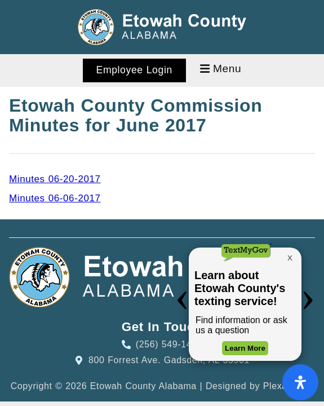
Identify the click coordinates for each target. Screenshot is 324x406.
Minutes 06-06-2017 (55, 198)
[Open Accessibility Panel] (300, 382)
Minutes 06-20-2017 (55, 179)
